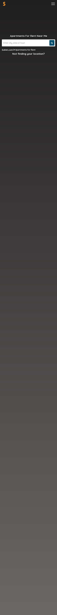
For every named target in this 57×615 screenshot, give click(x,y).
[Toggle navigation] (53, 4)
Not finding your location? (28, 53)
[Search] (25, 42)
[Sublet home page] (4, 4)
